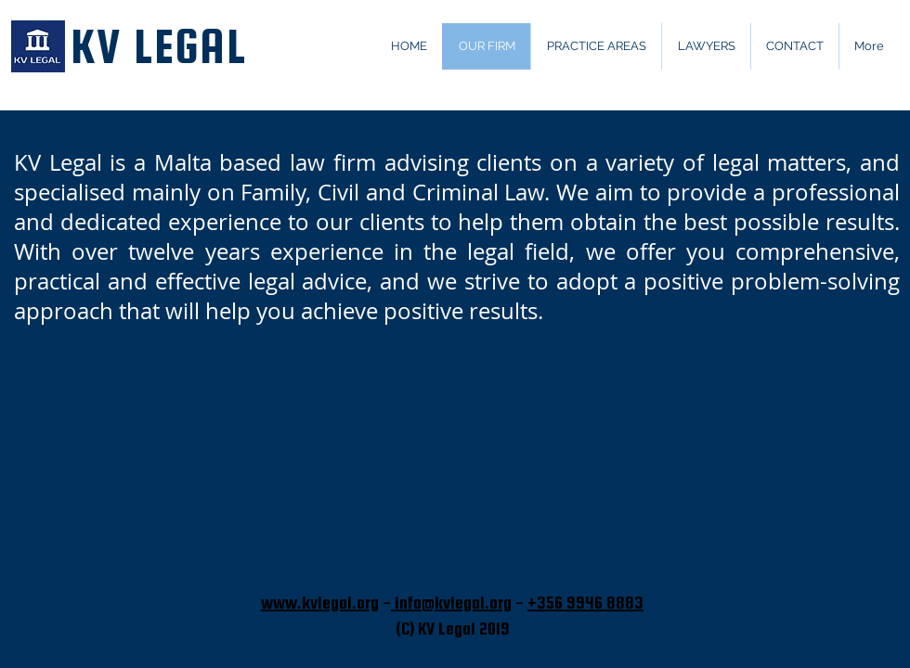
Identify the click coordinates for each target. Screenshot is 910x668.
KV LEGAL (158, 46)
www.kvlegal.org (320, 602)
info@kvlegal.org (451, 602)
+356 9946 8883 (585, 602)
